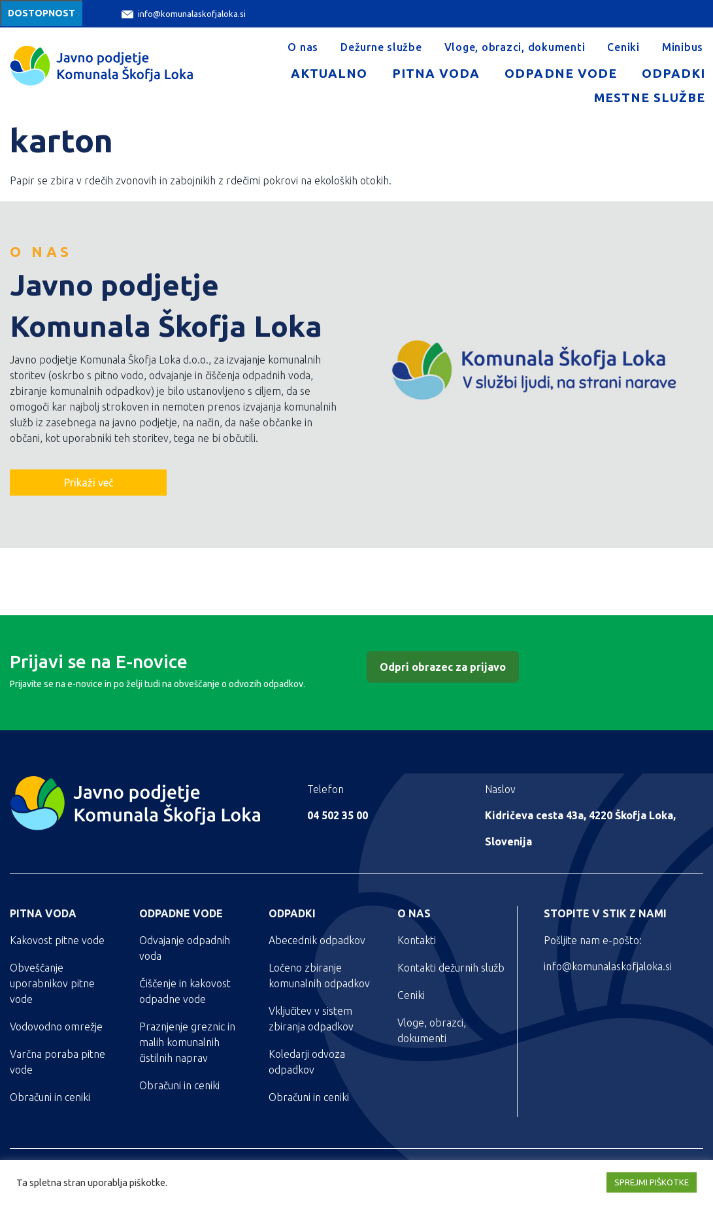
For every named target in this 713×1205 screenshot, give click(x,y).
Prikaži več (88, 482)
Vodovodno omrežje (56, 1026)
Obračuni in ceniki (50, 1097)
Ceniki (623, 47)
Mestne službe (649, 97)
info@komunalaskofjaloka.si (184, 14)
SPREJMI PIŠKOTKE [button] (651, 1182)
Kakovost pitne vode (57, 940)
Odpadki (673, 73)
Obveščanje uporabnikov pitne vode (52, 983)
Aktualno (329, 73)
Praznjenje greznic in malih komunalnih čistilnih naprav (187, 1042)
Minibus (682, 47)
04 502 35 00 (337, 815)
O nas (303, 47)
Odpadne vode (560, 73)
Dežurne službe (381, 47)
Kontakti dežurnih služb (451, 968)
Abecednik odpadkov (317, 940)
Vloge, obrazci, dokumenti (515, 47)
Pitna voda (436, 73)
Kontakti (416, 940)
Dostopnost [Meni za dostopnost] (41, 13)
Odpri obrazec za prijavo (443, 667)
